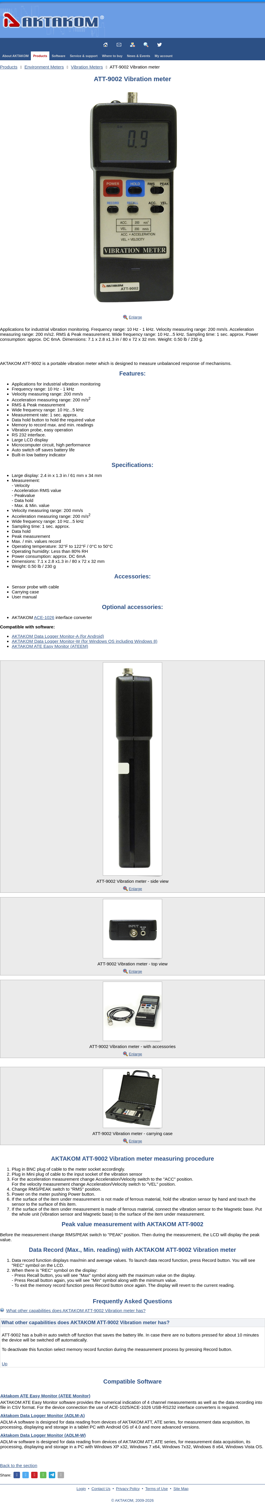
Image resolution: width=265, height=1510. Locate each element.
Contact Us (100, 1488)
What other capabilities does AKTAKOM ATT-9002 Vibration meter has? (75, 1310)
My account (164, 56)
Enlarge (135, 317)
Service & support (84, 56)
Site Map (180, 1488)
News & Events (138, 56)
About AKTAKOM (15, 56)
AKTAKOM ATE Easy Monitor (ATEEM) (50, 646)
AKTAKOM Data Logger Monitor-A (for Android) (58, 636)
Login (81, 1488)
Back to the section (18, 1465)
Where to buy (112, 56)
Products (40, 56)
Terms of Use (156, 1488)
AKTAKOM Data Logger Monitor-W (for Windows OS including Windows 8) (84, 641)
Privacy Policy (128, 1488)
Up (4, 1363)
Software (58, 56)
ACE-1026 (44, 617)
